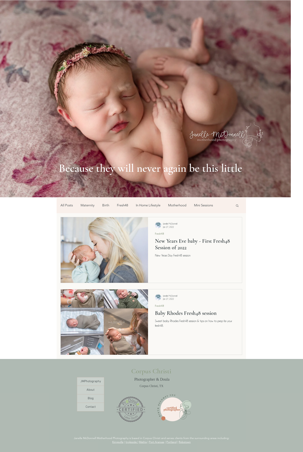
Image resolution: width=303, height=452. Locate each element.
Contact (91, 407)
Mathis (143, 442)
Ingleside (132, 442)
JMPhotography (90, 381)
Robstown (185, 442)
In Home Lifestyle (148, 205)
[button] (237, 206)
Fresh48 (122, 205)
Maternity (87, 205)
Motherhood (177, 205)
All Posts (66, 205)
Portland (171, 442)
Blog (91, 398)
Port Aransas (156, 442)
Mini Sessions (203, 205)
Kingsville (117, 442)
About (90, 390)
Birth (105, 205)
